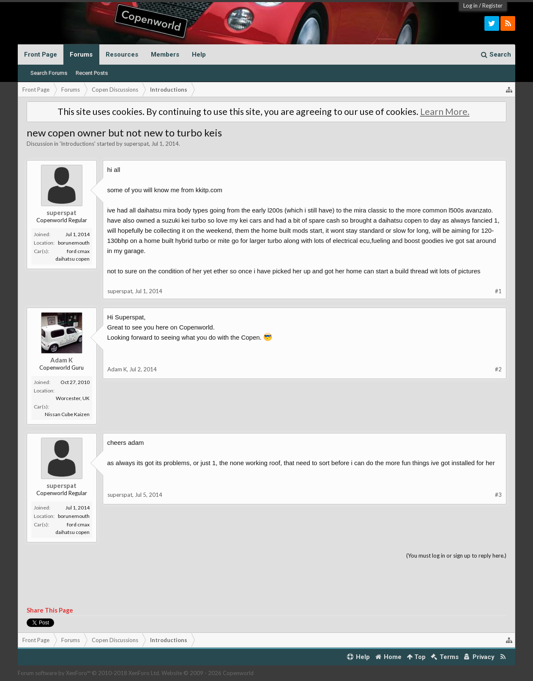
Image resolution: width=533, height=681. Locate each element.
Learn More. (445, 111)
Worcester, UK (73, 398)
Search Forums (48, 73)
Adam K (61, 360)
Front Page (40, 54)
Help (199, 54)
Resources (122, 54)
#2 (498, 369)
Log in (470, 5)
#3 (498, 494)
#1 (498, 291)
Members (165, 54)
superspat (136, 143)
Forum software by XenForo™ (89, 673)
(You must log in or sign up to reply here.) (456, 555)
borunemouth (74, 243)
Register (492, 5)
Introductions (77, 143)
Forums (81, 54)
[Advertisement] (267, 583)
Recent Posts (92, 73)
